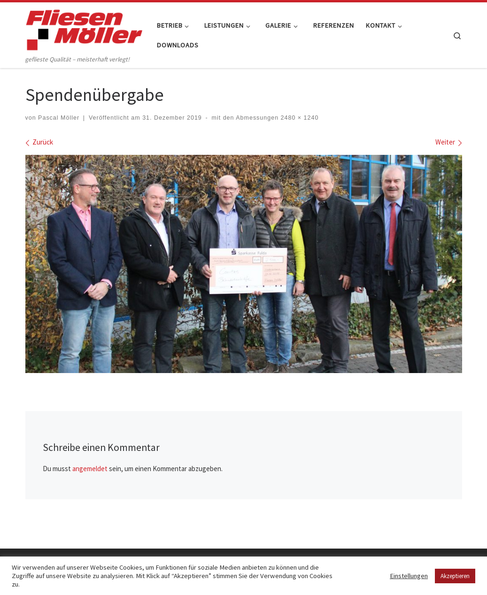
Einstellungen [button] (409, 576)
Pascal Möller (58, 117)
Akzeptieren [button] (455, 576)
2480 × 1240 (298, 117)
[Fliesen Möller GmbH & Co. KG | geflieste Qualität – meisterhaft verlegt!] (84, 27)
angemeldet (90, 468)
